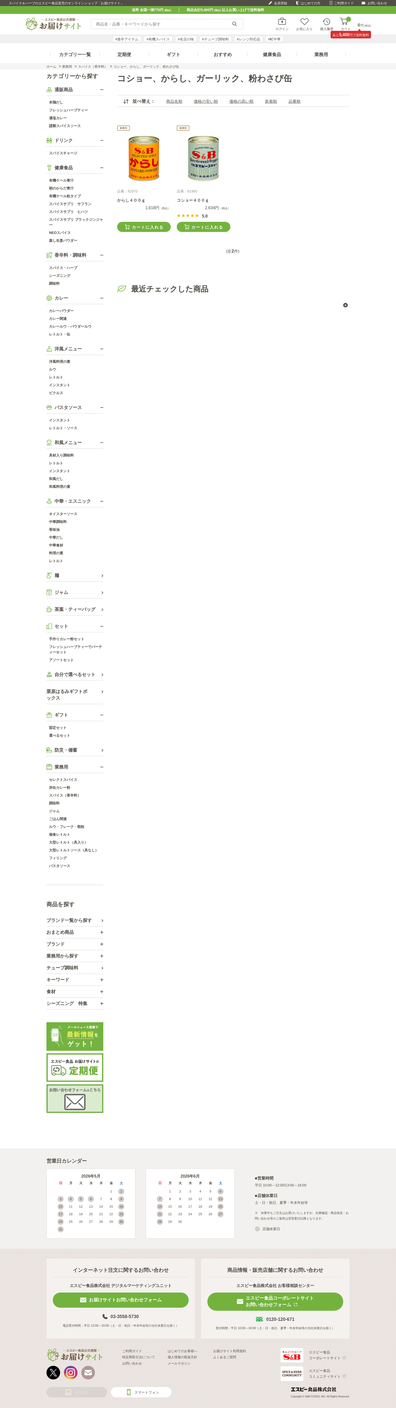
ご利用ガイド (344, 3)
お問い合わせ (377, 3)
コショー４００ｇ (193, 200)
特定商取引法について (138, 1357)
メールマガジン (179, 1363)
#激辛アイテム (127, 39)
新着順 (271, 101)
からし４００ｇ (131, 200)
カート (346, 24)
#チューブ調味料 (215, 39)
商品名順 (174, 101)
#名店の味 (186, 39)
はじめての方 (310, 3)
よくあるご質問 (224, 1357)
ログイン (282, 29)
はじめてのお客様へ (182, 1351)
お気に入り (304, 29)
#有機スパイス (158, 39)
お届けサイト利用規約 (229, 1351)
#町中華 (274, 39)
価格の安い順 (206, 101)
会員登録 (280, 3)
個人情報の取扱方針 (182, 1357)
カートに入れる (148, 227)
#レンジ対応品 (248, 39)
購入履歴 (326, 29)
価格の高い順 (241, 101)
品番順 (294, 101)
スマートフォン (146, 1392)
